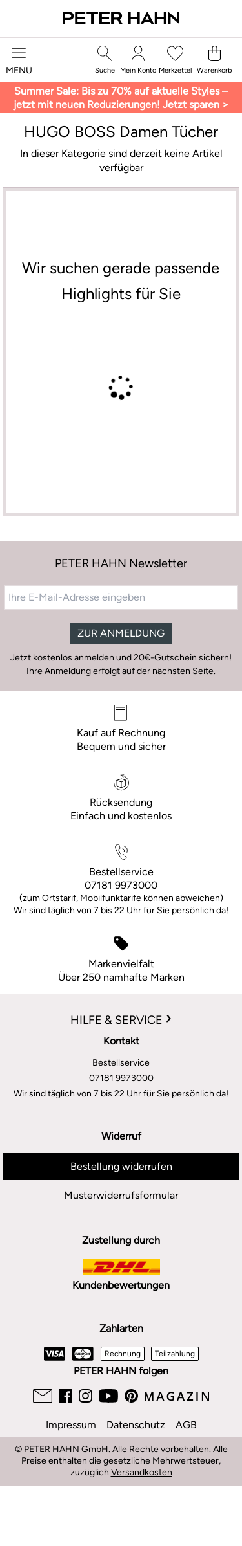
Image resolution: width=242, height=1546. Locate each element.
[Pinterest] (131, 1396)
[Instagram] (85, 1396)
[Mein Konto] (138, 60)
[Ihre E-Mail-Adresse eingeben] (121, 597)
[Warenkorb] (214, 60)
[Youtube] (108, 1396)
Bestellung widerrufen (121, 1166)
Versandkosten (141, 1472)
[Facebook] (65, 1396)
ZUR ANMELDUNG (121, 633)
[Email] (42, 1396)
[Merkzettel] (175, 60)
